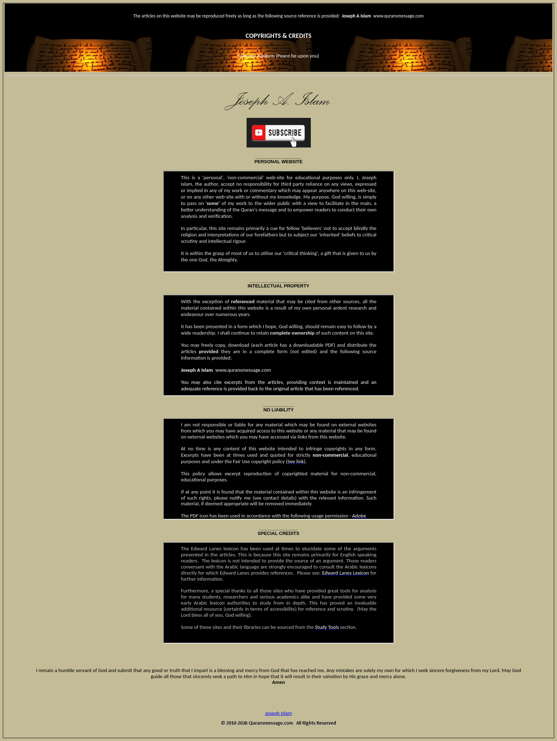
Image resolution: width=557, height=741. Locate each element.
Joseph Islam (278, 713)
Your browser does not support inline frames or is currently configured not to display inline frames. (278, 221)
